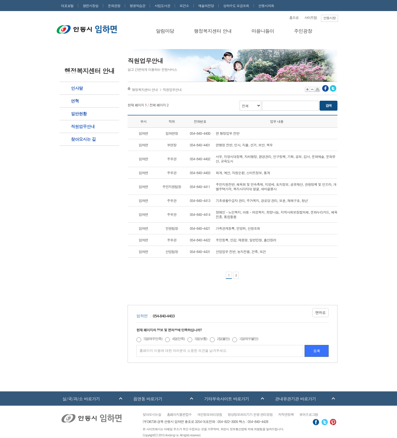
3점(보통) (201, 339)
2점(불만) (223, 339)
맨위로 (320, 312)
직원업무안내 (83, 126)
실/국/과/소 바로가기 (81, 399)
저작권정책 (285, 414)
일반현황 (79, 114)
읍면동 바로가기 (147, 399)
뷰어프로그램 (308, 414)
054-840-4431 (200, 251)
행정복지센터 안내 (213, 31)
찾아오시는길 (152, 414)
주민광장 (303, 31)
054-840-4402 (200, 158)
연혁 (75, 101)
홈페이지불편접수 (179, 414)
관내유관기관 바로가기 (295, 399)
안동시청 (329, 17)
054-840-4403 (200, 172)
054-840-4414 (200, 214)
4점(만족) (178, 339)
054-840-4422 (200, 239)
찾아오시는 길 (83, 139)
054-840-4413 (200, 200)
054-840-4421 (200, 228)
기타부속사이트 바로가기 (226, 399)
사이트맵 (310, 17)
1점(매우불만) (248, 339)
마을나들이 (263, 31)
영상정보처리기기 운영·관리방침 (250, 414)
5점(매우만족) (152, 339)
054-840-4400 (200, 133)
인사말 (77, 88)
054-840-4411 (200, 186)
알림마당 (165, 31)
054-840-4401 (200, 144)
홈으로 (294, 17)
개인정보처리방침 (209, 414)
